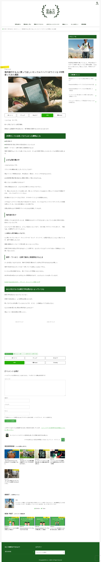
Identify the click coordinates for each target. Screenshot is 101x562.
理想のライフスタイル (38, 24)
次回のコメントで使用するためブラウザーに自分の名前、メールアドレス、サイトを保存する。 (29, 417)
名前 (6, 398)
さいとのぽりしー (74, 24)
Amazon (17, 353)
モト (17, 500)
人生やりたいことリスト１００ (52, 24)
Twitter (43, 508)
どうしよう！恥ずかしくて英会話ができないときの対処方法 (82, 101)
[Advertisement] (35, 50)
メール (7, 404)
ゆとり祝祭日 (50, 560)
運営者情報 (83, 24)
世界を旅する (17, 24)
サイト (6, 411)
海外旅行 (29, 353)
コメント (7, 379)
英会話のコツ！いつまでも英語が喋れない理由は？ (81, 79)
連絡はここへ (65, 24)
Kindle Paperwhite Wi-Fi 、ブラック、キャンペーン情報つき (22, 282)
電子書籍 (35, 353)
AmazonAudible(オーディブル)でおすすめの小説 (81, 84)
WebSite (38, 508)
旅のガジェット (9, 353)
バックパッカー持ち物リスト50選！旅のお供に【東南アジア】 (81, 95)
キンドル (23, 353)
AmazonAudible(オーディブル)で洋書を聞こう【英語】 (82, 89)
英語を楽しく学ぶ (27, 24)
